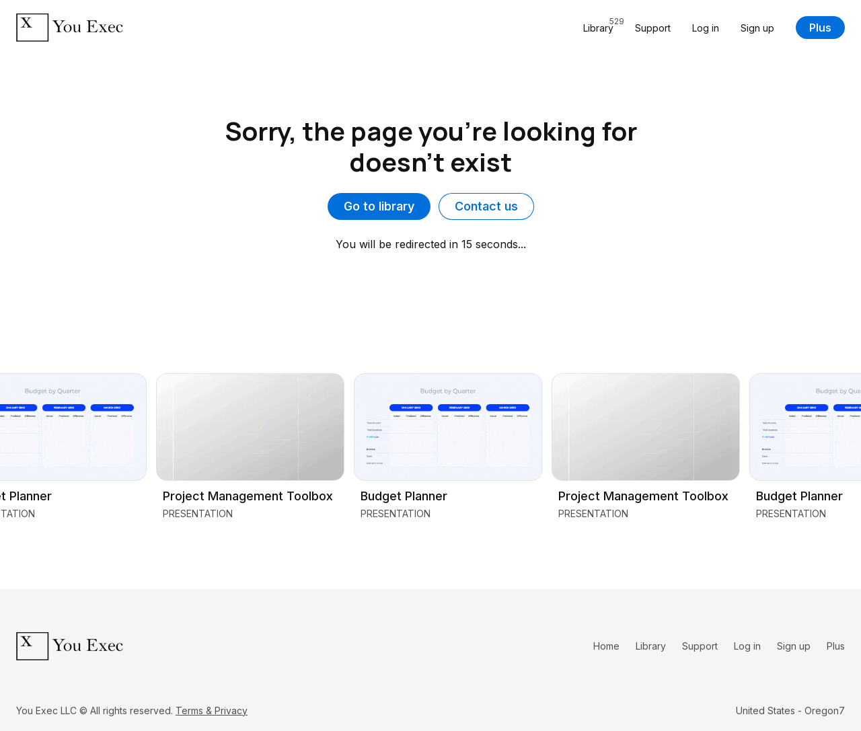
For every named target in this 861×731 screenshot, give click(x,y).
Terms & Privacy (212, 710)
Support (653, 28)
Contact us (486, 206)
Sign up (757, 28)
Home (606, 646)
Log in (705, 28)
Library (651, 646)
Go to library (379, 206)
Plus (820, 27)
